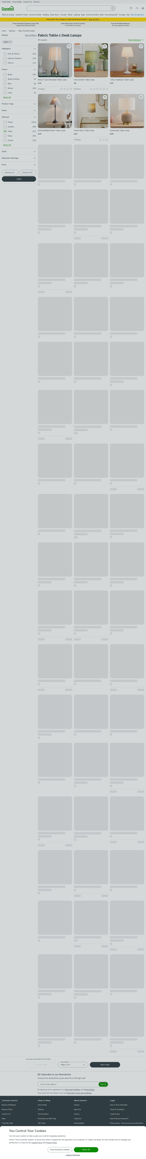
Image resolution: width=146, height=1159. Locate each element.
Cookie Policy (36, 1142)
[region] (73, 1142)
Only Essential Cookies (60, 1149)
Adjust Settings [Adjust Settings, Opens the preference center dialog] (73, 1155)
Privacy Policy (51, 1142)
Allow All (86, 1149)
